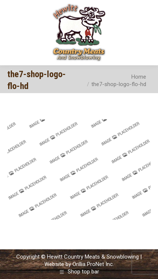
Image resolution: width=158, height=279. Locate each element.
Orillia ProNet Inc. (93, 264)
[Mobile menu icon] (146, 32)
